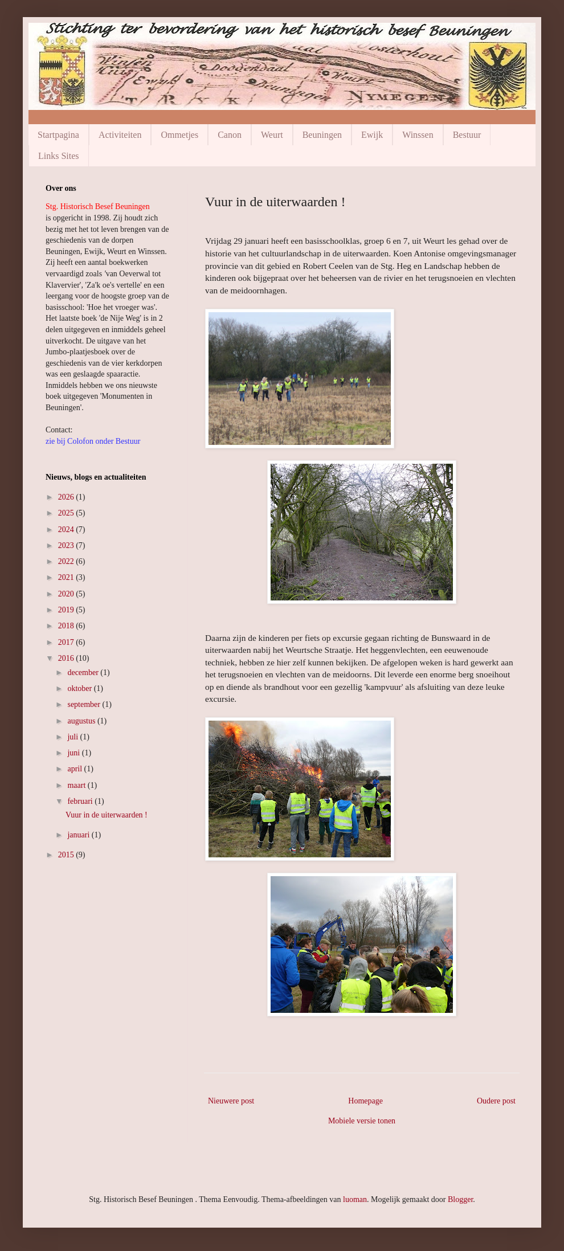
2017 (67, 642)
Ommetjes (179, 135)
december (83, 672)
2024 (67, 529)
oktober (80, 688)
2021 (67, 577)
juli (73, 737)
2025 (67, 513)
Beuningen (322, 135)
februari (81, 801)
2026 (67, 497)
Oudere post (496, 1101)
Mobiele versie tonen (361, 1121)
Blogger (460, 1199)
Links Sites (58, 156)
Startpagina (58, 135)
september (84, 704)
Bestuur (467, 135)
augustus (82, 721)
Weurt (272, 135)
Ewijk (372, 135)
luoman (355, 1199)
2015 (67, 855)
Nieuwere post (231, 1101)
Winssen (417, 135)
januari (79, 835)
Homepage (365, 1101)
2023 (67, 545)
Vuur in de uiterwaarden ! (107, 815)
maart (77, 785)
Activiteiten (120, 135)
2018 (67, 626)
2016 (67, 658)
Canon (230, 135)
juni (74, 753)
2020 (67, 594)
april (75, 768)
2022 (67, 561)
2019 (67, 610)
